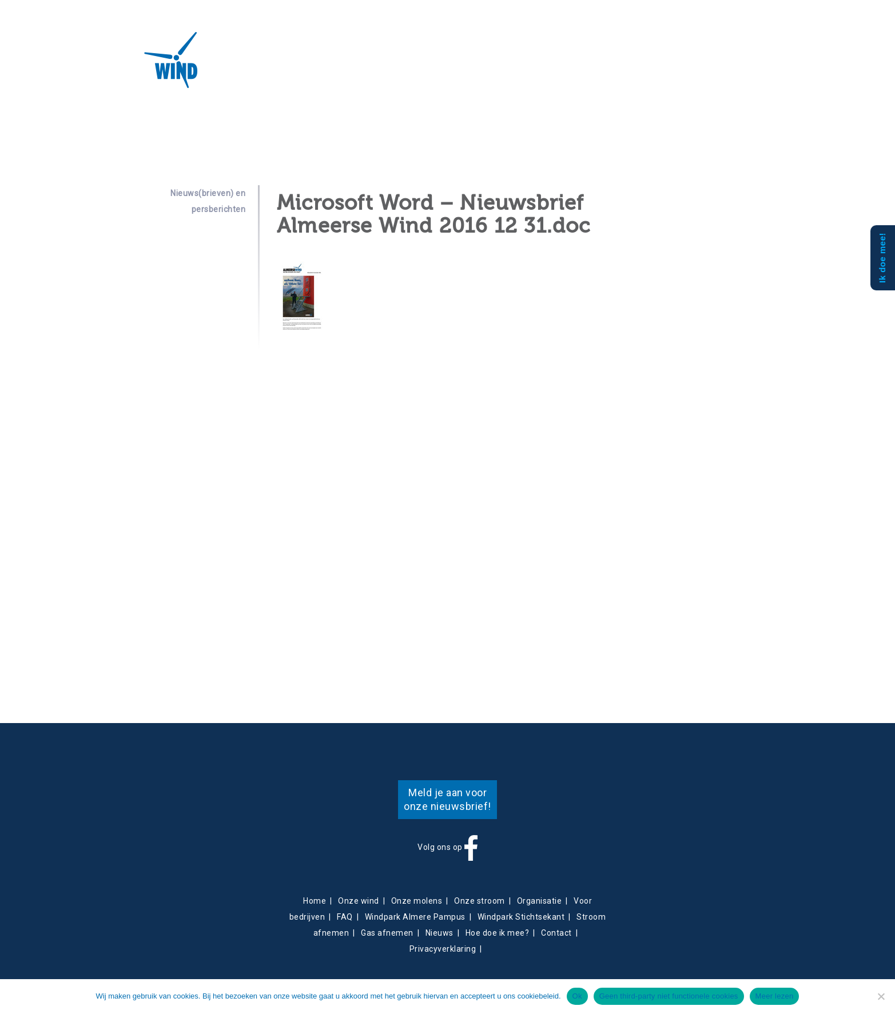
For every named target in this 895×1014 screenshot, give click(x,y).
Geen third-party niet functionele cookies (668, 996)
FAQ (345, 916)
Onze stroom (479, 900)
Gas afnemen (387, 932)
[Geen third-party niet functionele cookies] (880, 996)
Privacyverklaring (442, 948)
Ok (577, 996)
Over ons (237, 66)
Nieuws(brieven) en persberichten (207, 201)
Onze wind (358, 900)
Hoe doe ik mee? (498, 932)
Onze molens (417, 900)
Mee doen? (559, 66)
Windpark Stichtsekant (521, 916)
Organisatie (539, 900)
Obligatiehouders (496, 66)
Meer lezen (774, 996)
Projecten (288, 66)
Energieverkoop (351, 66)
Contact (439, 66)
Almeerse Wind (138, 60)
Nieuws (404, 66)
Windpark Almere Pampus (415, 916)
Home (314, 900)
